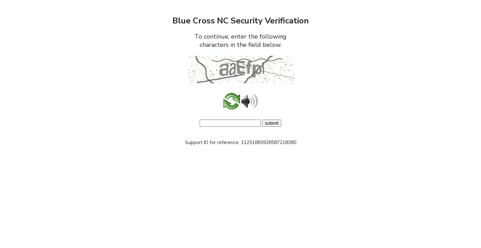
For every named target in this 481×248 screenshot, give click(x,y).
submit (271, 123)
